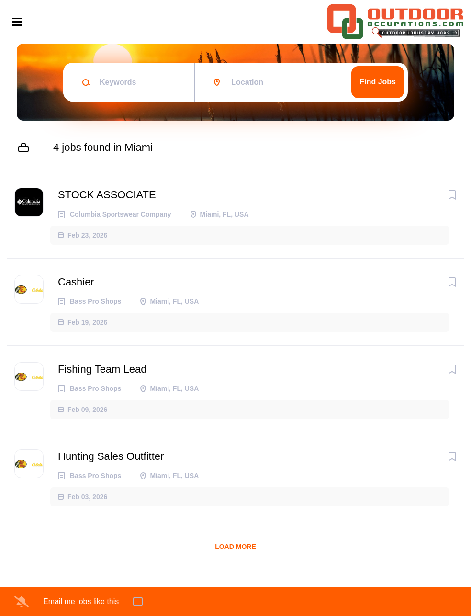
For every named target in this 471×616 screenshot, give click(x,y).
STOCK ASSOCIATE (107, 195)
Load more (235, 546)
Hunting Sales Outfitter (111, 456)
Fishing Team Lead (102, 369)
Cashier (76, 282)
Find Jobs (377, 82)
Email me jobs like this (81, 601)
